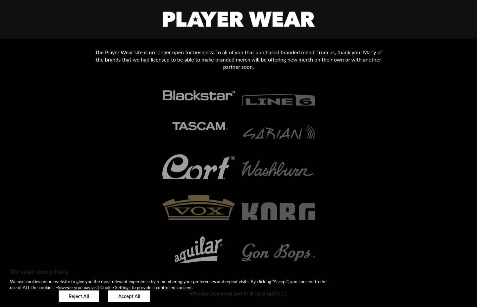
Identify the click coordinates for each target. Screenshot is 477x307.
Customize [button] (29, 296)
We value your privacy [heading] (39, 271)
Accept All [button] (129, 296)
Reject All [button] (79, 296)
